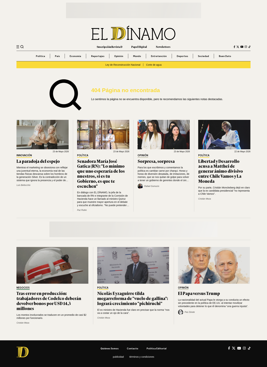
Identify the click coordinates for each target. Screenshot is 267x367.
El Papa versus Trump (199, 293)
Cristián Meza (204, 199)
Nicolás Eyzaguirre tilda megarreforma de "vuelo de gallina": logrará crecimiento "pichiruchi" (132, 298)
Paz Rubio (82, 210)
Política (40, 56)
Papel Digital (139, 46)
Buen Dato (225, 56)
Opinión (118, 56)
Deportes (182, 56)
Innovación (24, 155)
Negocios (23, 287)
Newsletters (163, 46)
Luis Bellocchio (23, 185)
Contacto (132, 348)
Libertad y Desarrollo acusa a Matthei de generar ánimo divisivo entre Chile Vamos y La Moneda (220, 171)
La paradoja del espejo (38, 161)
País (57, 56)
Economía (75, 56)
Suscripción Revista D (109, 46)
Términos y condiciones (141, 356)
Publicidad (118, 356)
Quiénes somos (109, 348)
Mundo (137, 56)
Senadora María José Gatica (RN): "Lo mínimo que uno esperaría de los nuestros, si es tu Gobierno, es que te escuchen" (101, 173)
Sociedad (203, 56)
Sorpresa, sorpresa (156, 161)
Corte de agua (153, 64)
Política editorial (157, 348)
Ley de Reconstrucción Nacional (122, 64)
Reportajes (97, 56)
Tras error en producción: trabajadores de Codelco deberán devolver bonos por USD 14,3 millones (48, 300)
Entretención (159, 56)
